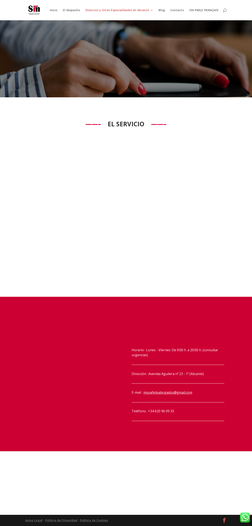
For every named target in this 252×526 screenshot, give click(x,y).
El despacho (71, 10)
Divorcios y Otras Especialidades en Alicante (117, 10)
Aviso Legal (33, 520)
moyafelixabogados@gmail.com (167, 392)
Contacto (177, 10)
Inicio (54, 10)
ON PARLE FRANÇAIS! (203, 10)
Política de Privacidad (61, 520)
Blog (161, 10)
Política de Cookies (94, 520)
